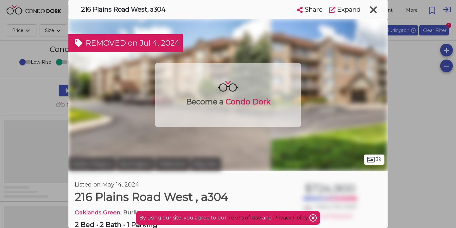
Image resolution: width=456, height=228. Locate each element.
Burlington (135, 164)
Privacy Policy (291, 218)
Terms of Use (244, 218)
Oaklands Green (97, 212)
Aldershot (172, 164)
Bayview (206, 164)
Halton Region (92, 164)
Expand (345, 9)
